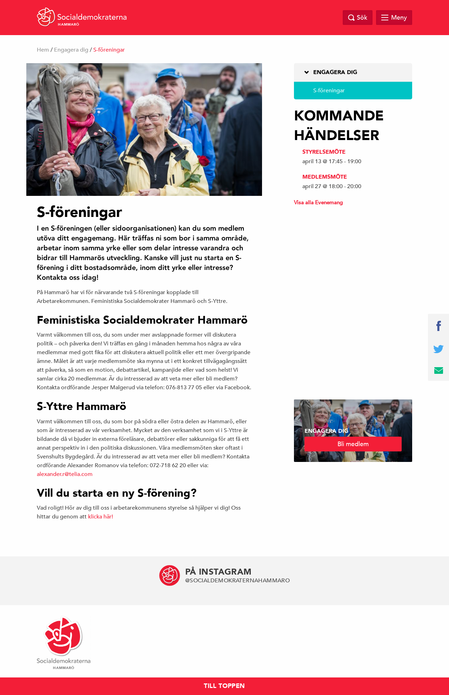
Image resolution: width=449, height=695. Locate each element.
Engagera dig (71, 49)
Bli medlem (353, 444)
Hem (43, 49)
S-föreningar (329, 90)
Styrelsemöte (324, 152)
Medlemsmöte (324, 177)
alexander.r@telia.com (65, 474)
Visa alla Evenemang (318, 202)
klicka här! (101, 516)
